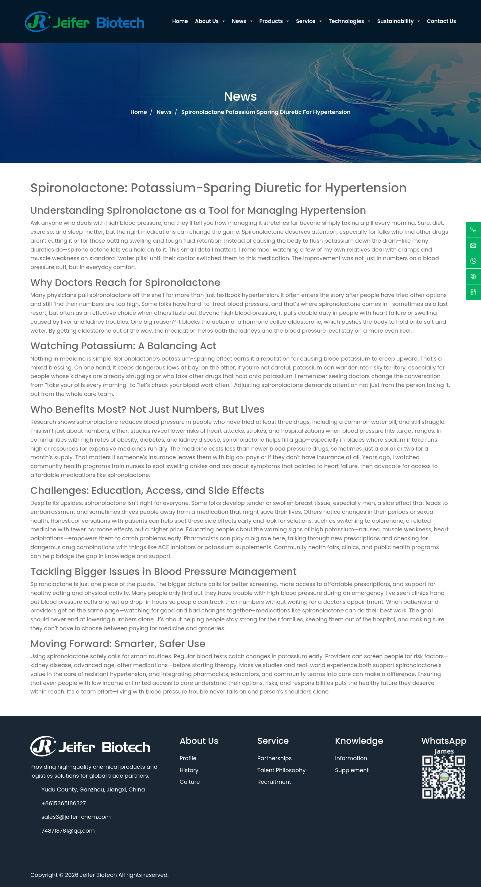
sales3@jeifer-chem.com (76, 817)
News (165, 112)
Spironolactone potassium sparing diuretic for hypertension (266, 112)
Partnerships (274, 758)
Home (139, 112)
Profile (188, 758)
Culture (190, 782)
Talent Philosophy (281, 770)
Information (351, 758)
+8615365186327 (63, 803)
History (189, 770)
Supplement (352, 770)
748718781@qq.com (68, 830)
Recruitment (274, 782)
